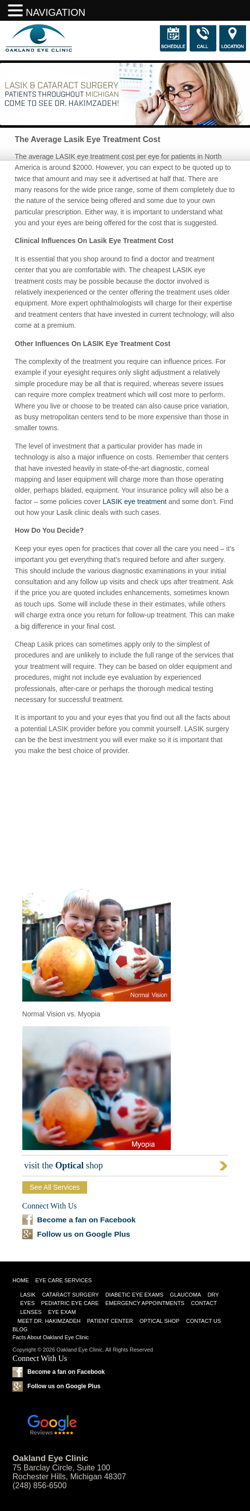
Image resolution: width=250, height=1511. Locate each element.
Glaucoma (185, 1295)
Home (20, 1280)
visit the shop (63, 1165)
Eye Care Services (63, 1280)
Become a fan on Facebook (86, 1219)
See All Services (55, 1187)
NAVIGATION (55, 12)
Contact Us (203, 1321)
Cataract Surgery (70, 1295)
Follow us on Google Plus (83, 1234)
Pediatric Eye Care (70, 1303)
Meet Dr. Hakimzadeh (49, 1321)
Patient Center (110, 1321)
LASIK (28, 1295)
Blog (20, 1329)
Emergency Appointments (145, 1303)
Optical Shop (160, 1321)
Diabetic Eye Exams (134, 1295)
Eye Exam (62, 1312)
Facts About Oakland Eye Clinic (50, 1337)
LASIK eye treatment (134, 501)
